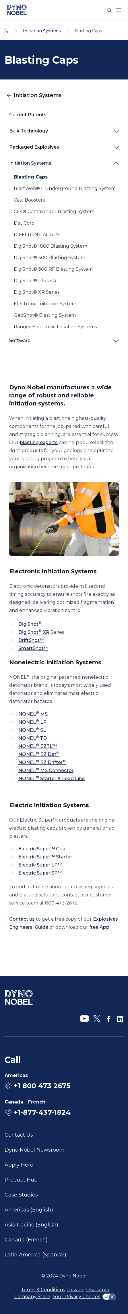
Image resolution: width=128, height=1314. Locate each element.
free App (99, 927)
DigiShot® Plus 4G (35, 280)
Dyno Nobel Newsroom (35, 1150)
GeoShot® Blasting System (45, 315)
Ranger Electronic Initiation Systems (55, 326)
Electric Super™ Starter (45, 857)
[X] (97, 1018)
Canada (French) (26, 1240)
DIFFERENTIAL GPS (37, 234)
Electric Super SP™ (40, 873)
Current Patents (27, 114)
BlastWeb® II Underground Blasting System (65, 188)
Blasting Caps (31, 177)
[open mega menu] (118, 10)
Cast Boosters (29, 200)
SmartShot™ (33, 648)
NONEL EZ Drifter (42, 762)
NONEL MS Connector (45, 770)
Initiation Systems (30, 163)
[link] (64, 177)
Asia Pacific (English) (31, 1225)
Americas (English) (29, 1210)
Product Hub (21, 1180)
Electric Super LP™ (40, 865)
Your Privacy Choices (76, 1296)
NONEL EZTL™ (37, 746)
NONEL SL (32, 730)
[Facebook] (108, 1018)
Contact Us (19, 1135)
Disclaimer (98, 1289)
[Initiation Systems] (64, 95)
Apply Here (19, 1165)
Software (19, 340)
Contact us (22, 919)
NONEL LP (32, 722)
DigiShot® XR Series (36, 292)
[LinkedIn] (120, 1018)
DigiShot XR (33, 632)
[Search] (109, 10)
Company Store (32, 1296)
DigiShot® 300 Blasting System (49, 257)
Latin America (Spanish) (35, 1255)
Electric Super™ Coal (42, 849)
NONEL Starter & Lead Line (51, 778)
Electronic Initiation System (45, 303)
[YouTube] (84, 1018)
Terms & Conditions (43, 1289)
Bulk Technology (28, 131)
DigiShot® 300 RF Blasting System (53, 269)
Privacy (75, 1289)
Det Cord (24, 223)
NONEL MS (33, 714)
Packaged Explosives (34, 147)
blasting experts (39, 442)
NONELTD (32, 738)
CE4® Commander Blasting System (54, 211)
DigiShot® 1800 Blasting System (50, 246)
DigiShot (30, 624)
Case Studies (21, 1195)
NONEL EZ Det (38, 754)
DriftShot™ (31, 640)
